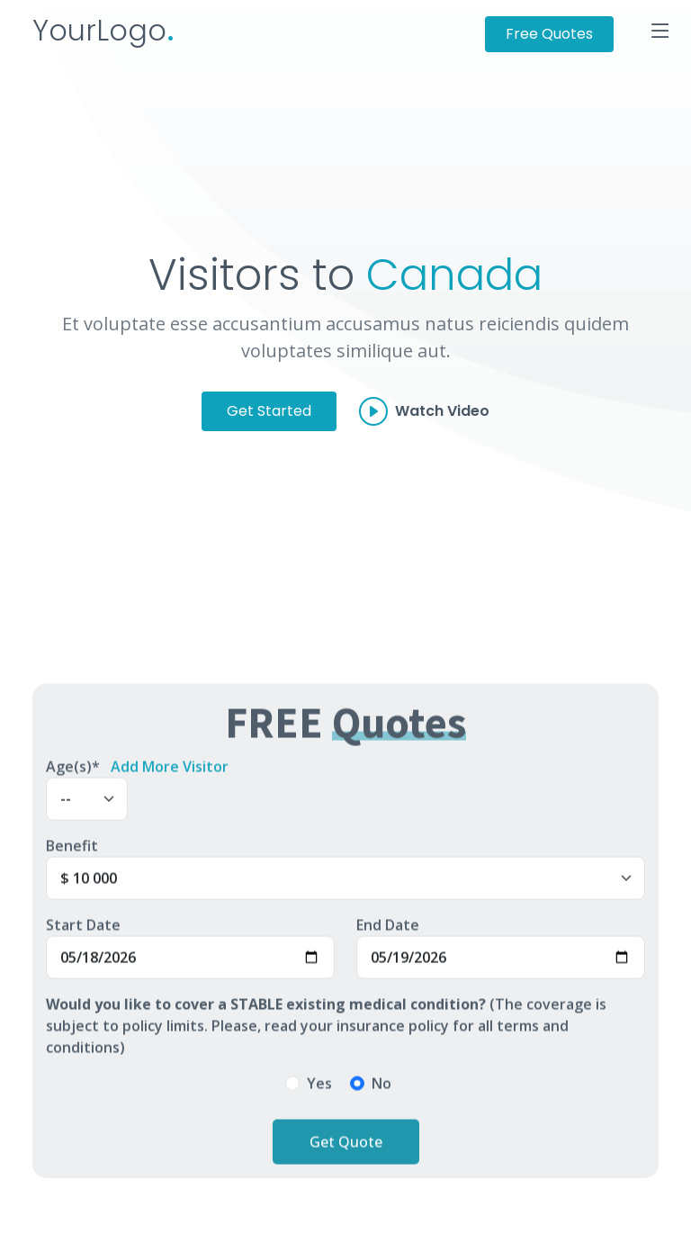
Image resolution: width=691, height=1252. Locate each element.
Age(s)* (73, 773)
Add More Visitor (170, 773)
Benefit (72, 852)
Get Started (269, 411)
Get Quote (346, 1148)
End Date (387, 931)
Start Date (83, 931)
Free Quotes (549, 33)
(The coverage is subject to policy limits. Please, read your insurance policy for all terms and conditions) (326, 1032)
